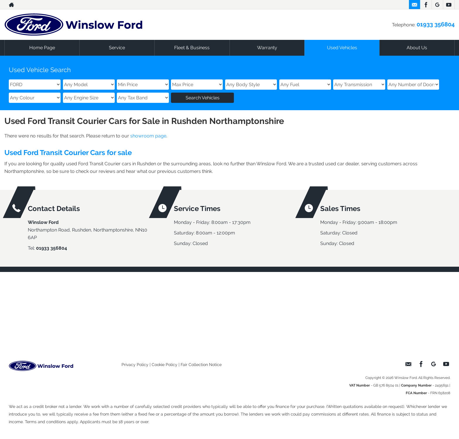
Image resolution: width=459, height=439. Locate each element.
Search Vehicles (203, 98)
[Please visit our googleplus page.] (437, 4)
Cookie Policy (164, 364)
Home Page (42, 47)
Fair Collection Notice (201, 364)
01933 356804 (436, 24)
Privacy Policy (134, 364)
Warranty (267, 47)
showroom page (148, 136)
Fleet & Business (192, 47)
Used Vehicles (342, 47)
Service (117, 47)
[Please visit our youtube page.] (448, 4)
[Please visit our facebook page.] (425, 4)
